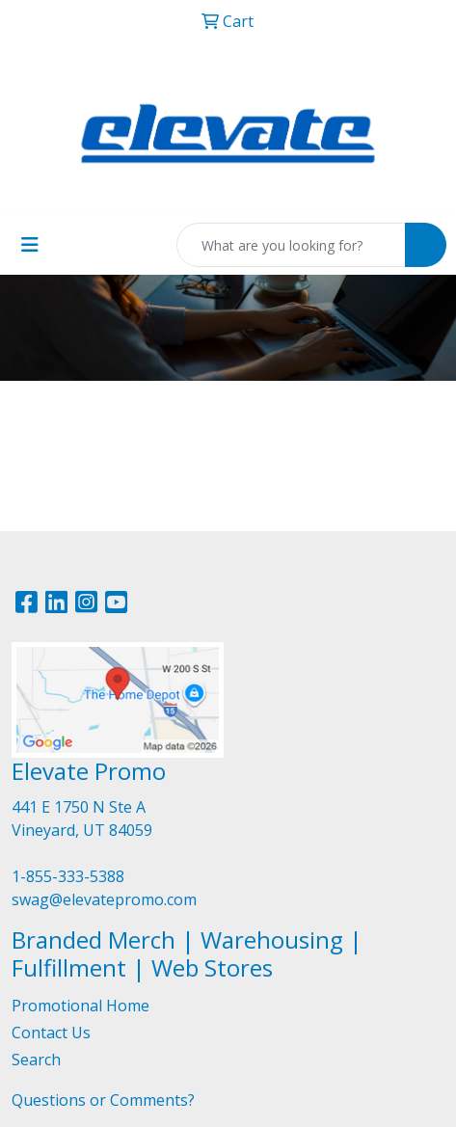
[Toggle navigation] (30, 244)
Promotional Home (80, 1005)
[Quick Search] (291, 245)
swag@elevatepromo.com (104, 899)
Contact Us (51, 1032)
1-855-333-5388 (68, 876)
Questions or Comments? (103, 1100)
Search (36, 1059)
